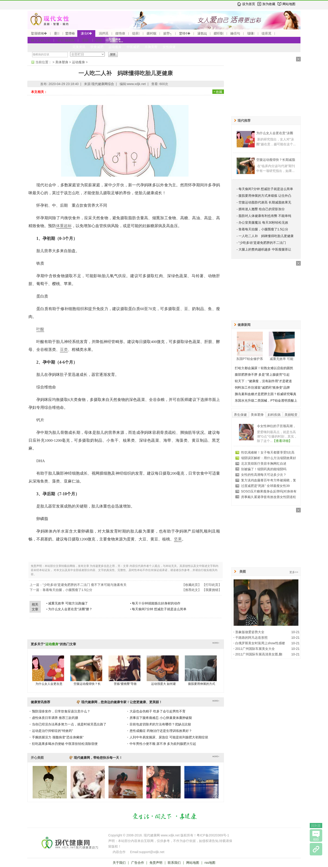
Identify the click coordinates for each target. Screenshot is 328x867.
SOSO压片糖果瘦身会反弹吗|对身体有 (269, 491)
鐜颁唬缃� (39, 33)
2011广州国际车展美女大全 (255, 649)
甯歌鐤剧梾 (66, 40)
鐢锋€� (184, 33)
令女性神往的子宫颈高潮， (276, 426)
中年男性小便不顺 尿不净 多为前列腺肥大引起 (163, 744)
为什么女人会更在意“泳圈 (274, 133)
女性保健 (169, 47)
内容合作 (119, 852)
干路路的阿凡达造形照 (251, 637)
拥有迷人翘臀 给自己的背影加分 (261, 209)
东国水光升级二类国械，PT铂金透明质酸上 (266, 400)
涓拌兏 (103, 33)
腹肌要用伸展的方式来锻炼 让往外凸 (264, 195)
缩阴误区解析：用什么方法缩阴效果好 (268, 458)
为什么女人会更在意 (48, 684)
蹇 (56, 33)
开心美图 (37, 757)
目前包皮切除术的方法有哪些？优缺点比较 (160, 724)
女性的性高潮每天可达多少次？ (263, 474)
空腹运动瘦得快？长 (87, 684)
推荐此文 (191, 590)
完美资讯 (78, 47)
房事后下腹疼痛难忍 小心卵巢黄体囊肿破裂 (161, 718)
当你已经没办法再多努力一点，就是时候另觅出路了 (69, 724)
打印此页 (211, 585)
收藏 (219, 92)
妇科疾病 (274, 414)
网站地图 (288, 4)
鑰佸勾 (235, 33)
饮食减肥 (96, 47)
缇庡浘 (266, 33)
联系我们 (174, 862)
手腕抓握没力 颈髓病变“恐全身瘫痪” (58, 737)
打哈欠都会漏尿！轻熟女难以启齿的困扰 (264, 368)
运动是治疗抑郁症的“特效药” (52, 731)
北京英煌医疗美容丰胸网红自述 (263, 463)
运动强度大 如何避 (163, 684)
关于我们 (119, 862)
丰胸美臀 (151, 47)
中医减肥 (133, 47)
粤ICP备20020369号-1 (213, 835)
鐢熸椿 (70, 33)
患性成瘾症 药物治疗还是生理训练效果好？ (161, 731)
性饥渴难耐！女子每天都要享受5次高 (268, 452)
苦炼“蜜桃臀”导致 (125, 684)
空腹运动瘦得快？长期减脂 (275, 160)
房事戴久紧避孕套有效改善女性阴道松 (268, 497)
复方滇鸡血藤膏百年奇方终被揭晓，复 (268, 480)
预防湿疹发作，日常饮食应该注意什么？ (61, 711)
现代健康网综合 (102, 84)
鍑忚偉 (120, 33)
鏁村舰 (151, 33)
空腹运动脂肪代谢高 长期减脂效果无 (264, 202)
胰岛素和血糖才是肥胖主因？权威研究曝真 (265, 394)
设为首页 (248, 4)
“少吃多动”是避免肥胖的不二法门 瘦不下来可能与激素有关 (85, 585)
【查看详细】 (282, 441)
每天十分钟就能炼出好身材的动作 (156, 603)
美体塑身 (61, 62)
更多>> (293, 572)
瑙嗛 (251, 33)
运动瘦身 (114, 47)
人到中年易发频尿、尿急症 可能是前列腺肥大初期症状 (169, 737)
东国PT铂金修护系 (249, 359)
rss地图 (209, 862)
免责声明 (155, 862)
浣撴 (99, 40)
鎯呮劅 (218, 33)
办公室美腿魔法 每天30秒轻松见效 (263, 222)
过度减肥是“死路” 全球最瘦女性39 (265, 486)
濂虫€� (86, 33)
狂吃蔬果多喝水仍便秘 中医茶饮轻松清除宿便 (65, 744)
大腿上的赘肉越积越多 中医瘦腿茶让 (264, 249)
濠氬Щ (202, 33)
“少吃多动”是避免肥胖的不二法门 (262, 243)
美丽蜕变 (291, 414)
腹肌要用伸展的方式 (201, 684)
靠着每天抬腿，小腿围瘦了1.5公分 (67, 590)
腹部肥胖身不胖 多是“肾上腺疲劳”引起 (262, 374)
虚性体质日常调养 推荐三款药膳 (55, 718)
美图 (242, 571)
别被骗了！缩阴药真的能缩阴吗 (263, 469)
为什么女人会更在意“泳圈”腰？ (70, 609)
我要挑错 (211, 590)
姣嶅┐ (167, 33)
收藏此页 (191, 585)
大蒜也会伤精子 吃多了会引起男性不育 (158, 711)
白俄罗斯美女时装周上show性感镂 (260, 643)
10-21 (295, 632)
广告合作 (137, 862)
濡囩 (85, 40)
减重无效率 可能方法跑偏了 (68, 603)
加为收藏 (268, 4)
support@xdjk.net (151, 852)
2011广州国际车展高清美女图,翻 (258, 654)
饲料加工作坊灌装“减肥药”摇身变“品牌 (262, 387)
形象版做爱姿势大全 (249, 632)
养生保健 (240, 414)
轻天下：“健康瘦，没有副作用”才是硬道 (263, 381)
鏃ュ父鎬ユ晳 (40, 40)
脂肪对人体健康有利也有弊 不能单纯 (264, 216)
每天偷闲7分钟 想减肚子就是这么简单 (159, 609)
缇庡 (136, 33)
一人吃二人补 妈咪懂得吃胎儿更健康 (266, 236)
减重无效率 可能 (281, 359)
